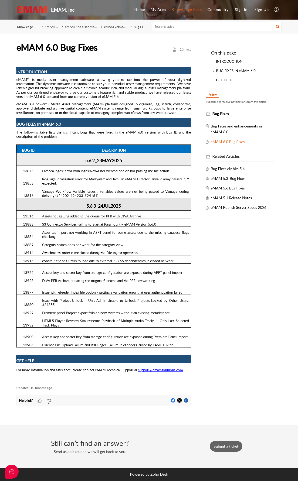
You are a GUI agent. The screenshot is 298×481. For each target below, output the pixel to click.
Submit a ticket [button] (226, 446)
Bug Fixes (140, 26)
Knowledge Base (187, 9)
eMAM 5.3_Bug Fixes (228, 178)
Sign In (241, 9)
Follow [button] (212, 95)
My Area (158, 9)
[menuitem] (140, 9)
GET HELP (224, 80)
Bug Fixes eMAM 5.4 (228, 168)
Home (139, 9)
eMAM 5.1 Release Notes (231, 197)
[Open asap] (12, 472)
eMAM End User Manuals (83, 26)
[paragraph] (103, 220)
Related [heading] (226, 156)
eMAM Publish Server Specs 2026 (238, 207)
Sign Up (261, 9)
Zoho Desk (159, 474)
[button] (276, 9)
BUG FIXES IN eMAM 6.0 (236, 70)
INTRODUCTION (229, 61)
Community (218, 9)
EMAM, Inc (53, 26)
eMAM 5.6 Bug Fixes (228, 188)
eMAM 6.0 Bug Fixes (228, 141)
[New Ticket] (226, 446)
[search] (217, 26)
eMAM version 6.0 (117, 26)
